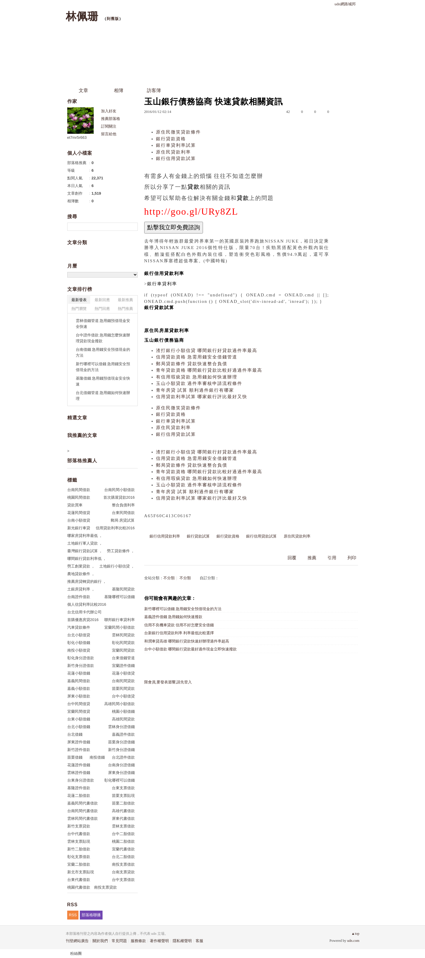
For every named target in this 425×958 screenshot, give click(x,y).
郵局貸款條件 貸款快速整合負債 (192, 363)
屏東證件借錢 (78, 742)
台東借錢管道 (123, 658)
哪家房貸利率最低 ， (85, 535)
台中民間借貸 (78, 704)
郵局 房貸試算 (123, 520)
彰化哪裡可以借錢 (119, 780)
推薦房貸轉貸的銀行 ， (87, 581)
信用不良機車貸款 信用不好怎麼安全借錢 (179, 625)
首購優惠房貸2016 (83, 619)
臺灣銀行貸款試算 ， (85, 551)
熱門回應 (102, 308)
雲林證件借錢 (78, 772)
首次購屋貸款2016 (119, 497)
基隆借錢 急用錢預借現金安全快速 (103, 381)
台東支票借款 (123, 788)
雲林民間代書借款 (82, 818)
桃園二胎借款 (123, 841)
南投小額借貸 (78, 650)
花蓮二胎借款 (78, 795)
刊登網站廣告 (77, 941)
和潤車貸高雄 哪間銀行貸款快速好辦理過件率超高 (186, 641)
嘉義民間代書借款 (82, 803)
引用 (331, 557)
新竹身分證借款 (80, 665)
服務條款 (138, 941)
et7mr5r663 (77, 137)
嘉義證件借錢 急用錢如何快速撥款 (173, 617)
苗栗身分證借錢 (121, 742)
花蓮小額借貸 (123, 673)
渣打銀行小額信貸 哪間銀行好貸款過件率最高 (207, 350)
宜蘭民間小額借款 (119, 627)
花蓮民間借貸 (78, 512)
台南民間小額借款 (119, 490)
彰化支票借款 (78, 856)
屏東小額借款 (78, 696)
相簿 (118, 90)
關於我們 (100, 941)
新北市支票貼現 (80, 872)
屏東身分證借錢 (121, 772)
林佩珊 (82, 16)
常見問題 (119, 941)
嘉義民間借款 (78, 681)
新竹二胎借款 (78, 849)
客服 (199, 941)
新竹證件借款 (78, 749)
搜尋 (132, 227)
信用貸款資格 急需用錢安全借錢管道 (197, 357)
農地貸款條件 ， (81, 574)
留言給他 (108, 134)
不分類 (169, 578)
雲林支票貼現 (78, 841)
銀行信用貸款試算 (176, 158)
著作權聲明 (159, 941)
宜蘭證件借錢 (123, 665)
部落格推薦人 (82, 460)
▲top (355, 934)
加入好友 (108, 111)
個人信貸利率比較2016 (86, 604)
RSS (73, 915)
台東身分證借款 (80, 780)
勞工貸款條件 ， (121, 551)
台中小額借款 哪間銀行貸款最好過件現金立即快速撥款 (190, 649)
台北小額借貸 (78, 635)
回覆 (292, 557)
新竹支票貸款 (78, 826)
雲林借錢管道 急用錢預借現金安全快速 (103, 323)
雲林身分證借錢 (121, 727)
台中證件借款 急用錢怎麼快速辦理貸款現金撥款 (103, 338)
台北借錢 (75, 734)
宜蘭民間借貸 (78, 711)
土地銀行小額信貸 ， (117, 566)
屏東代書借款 (123, 818)
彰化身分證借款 (80, 658)
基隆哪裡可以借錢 (119, 597)
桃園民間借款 (78, 497)
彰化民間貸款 (123, 642)
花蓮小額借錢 (78, 673)
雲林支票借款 (123, 826)
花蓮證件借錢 (78, 765)
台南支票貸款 (123, 872)
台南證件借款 (78, 597)
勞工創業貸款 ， (81, 566)
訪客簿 (154, 90)
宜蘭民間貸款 (123, 650)
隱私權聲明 (182, 941)
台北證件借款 (123, 757)
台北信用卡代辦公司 (84, 612)
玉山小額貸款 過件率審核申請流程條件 (199, 383)
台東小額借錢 (78, 719)
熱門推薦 (125, 308)
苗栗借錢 (75, 757)
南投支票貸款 (105, 887)
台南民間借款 (78, 490)
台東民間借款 (123, 512)
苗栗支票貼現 (123, 795)
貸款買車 (75, 505)
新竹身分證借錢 (121, 749)
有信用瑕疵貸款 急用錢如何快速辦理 (197, 377)
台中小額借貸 (123, 696)
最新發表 (79, 300)
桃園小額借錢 (123, 711)
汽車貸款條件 (78, 627)
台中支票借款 (123, 879)
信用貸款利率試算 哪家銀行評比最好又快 (202, 396)
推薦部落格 (110, 118)
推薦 (312, 557)
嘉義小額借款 (78, 688)
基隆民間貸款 (123, 589)
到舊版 (113, 18)
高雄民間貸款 (123, 719)
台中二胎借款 (123, 834)
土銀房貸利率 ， (81, 589)
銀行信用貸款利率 (164, 536)
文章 (83, 90)
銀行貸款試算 (198, 536)
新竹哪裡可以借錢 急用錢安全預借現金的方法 (182, 609)
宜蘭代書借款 (123, 849)
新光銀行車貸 (78, 528)
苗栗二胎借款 (123, 803)
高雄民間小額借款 (119, 704)
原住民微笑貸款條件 (178, 132)
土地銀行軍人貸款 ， (85, 543)
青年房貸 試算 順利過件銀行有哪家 (195, 390)
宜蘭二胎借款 (78, 864)
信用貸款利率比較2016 (115, 528)
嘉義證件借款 (123, 734)
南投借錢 (97, 757)
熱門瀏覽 (79, 308)
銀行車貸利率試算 (176, 145)
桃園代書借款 (78, 887)
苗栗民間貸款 (123, 688)
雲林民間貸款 (123, 635)
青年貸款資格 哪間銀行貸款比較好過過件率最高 (209, 370)
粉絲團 (76, 953)
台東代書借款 (78, 879)
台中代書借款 (78, 834)
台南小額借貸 (78, 520)
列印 (351, 557)
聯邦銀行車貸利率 (119, 619)
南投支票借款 (123, 864)
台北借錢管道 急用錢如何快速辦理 (103, 395)
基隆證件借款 (78, 788)
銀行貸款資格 (171, 138)
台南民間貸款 (123, 681)
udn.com (353, 941)
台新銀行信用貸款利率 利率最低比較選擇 (179, 633)
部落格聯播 (91, 915)
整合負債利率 (123, 505)
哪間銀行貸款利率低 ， (87, 558)
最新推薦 (125, 300)
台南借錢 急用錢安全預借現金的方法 (103, 352)
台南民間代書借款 (82, 811)
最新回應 (102, 300)
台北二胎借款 (123, 856)
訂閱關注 (108, 126)
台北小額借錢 (78, 727)
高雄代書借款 (123, 811)
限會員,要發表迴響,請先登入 (168, 682)
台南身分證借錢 (121, 765)
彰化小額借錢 (78, 642)
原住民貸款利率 (173, 152)
